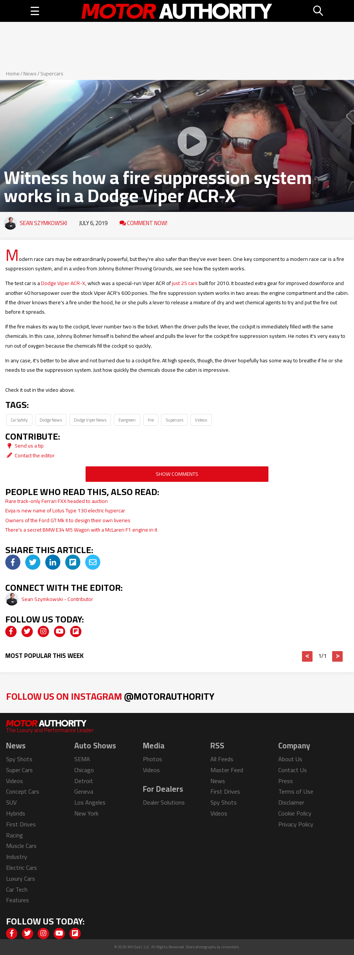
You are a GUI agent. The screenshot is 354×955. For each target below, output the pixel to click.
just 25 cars (185, 283)
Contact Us (292, 770)
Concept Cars (22, 791)
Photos (152, 759)
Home (13, 73)
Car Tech (17, 889)
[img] (12, 562)
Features (17, 900)
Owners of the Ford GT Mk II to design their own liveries (67, 520)
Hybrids (15, 813)
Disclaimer (291, 802)
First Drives (21, 824)
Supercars (51, 73)
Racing (14, 835)
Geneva (83, 791)
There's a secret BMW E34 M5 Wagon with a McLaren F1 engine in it (81, 530)
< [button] (307, 656)
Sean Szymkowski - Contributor (57, 599)
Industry (16, 856)
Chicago (84, 770)
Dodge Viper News (90, 420)
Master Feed (226, 770)
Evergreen (127, 420)
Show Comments (177, 474)
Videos (201, 420)
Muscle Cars (21, 845)
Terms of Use (295, 791)
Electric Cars (21, 867)
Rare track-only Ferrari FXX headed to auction (56, 501)
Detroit (83, 780)
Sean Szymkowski (43, 223)
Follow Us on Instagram (110, 696)
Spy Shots (19, 759)
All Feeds (221, 759)
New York (86, 813)
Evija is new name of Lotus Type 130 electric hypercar (65, 510)
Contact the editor (30, 455)
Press (285, 780)
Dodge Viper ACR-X (63, 283)
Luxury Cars (20, 878)
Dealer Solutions (164, 802)
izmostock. (230, 946)
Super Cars (19, 770)
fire (151, 420)
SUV (11, 802)
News (30, 73)
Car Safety (19, 420)
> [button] (338, 656)
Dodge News (51, 420)
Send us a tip (24, 446)
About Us (290, 759)
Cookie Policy (294, 813)
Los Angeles (90, 802)
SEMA (82, 759)
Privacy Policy (295, 824)
